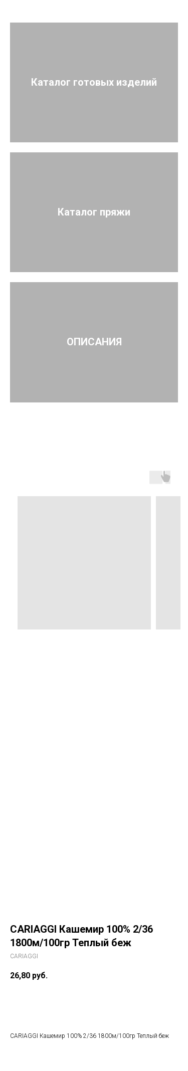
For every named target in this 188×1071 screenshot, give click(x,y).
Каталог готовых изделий (94, 82)
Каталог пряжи (94, 212)
